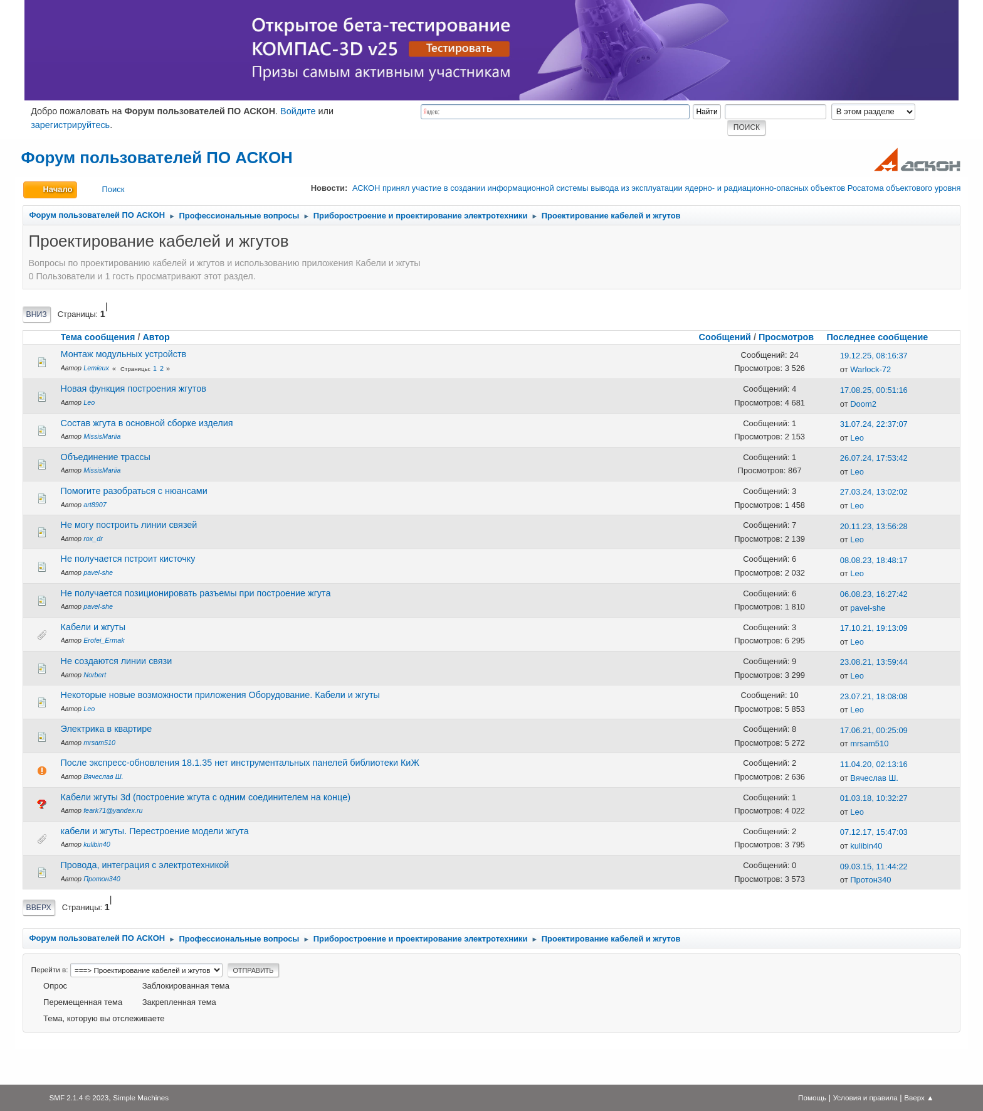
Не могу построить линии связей (129, 525)
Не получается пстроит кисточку (128, 559)
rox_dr (93, 538)
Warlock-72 (870, 369)
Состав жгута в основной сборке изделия (147, 423)
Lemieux (96, 368)
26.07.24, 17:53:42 (874, 458)
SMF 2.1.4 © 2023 (78, 1097)
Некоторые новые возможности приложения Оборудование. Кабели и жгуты (220, 695)
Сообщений (725, 337)
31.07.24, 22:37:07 (874, 424)
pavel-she (98, 572)
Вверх (38, 907)
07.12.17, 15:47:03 (874, 832)
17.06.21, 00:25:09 (874, 730)
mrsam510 (99, 742)
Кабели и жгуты (93, 627)
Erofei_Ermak (103, 640)
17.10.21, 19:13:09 (874, 628)
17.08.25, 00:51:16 (874, 390)
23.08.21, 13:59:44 (874, 662)
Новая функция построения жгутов (133, 389)
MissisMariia (101, 436)
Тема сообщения (98, 337)
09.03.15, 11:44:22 (874, 866)
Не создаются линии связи (116, 661)
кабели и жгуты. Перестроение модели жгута (155, 831)
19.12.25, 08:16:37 (874, 355)
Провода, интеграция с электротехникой (145, 865)
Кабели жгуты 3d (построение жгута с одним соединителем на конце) (205, 797)
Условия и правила (865, 1097)
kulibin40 (96, 844)
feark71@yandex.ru (112, 810)
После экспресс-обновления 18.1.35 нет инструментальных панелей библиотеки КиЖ (240, 763)
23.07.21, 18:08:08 (874, 696)
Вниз (36, 314)
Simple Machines (141, 1097)
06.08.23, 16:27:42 (874, 594)
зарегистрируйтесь (70, 125)
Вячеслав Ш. (103, 776)
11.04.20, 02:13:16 (874, 764)
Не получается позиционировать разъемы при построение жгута (196, 593)
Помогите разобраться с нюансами (134, 491)
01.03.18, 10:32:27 (874, 798)
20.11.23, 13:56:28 (874, 526)
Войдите (298, 111)
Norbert (94, 675)
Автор (156, 337)
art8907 (95, 504)
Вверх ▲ (918, 1097)
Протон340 (101, 879)
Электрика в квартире (106, 729)
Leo (89, 402)
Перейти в (48, 969)
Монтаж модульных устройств (124, 354)
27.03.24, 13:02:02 (874, 491)
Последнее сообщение (882, 337)
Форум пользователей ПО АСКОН (157, 157)
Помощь (812, 1097)
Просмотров (786, 337)
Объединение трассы (105, 457)
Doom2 (863, 404)
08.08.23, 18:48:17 (874, 560)
